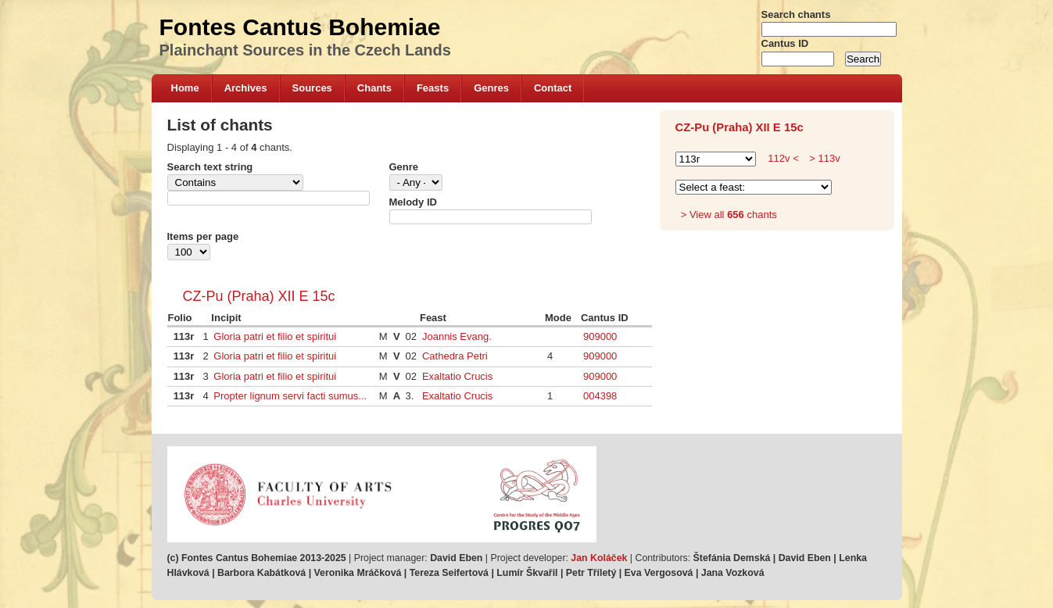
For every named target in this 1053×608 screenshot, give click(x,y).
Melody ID (413, 202)
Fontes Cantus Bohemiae (300, 27)
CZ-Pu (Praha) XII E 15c (259, 296)
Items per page (203, 236)
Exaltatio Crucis (457, 376)
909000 (600, 336)
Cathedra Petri (455, 356)
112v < (783, 158)
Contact (552, 88)
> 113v (823, 158)
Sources (312, 88)
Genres (491, 88)
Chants (374, 88)
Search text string (210, 167)
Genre (404, 167)
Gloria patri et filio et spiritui (274, 336)
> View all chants (729, 214)
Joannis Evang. (457, 336)
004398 (600, 396)
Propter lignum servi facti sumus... (290, 396)
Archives (245, 88)
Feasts (433, 88)
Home (185, 88)
